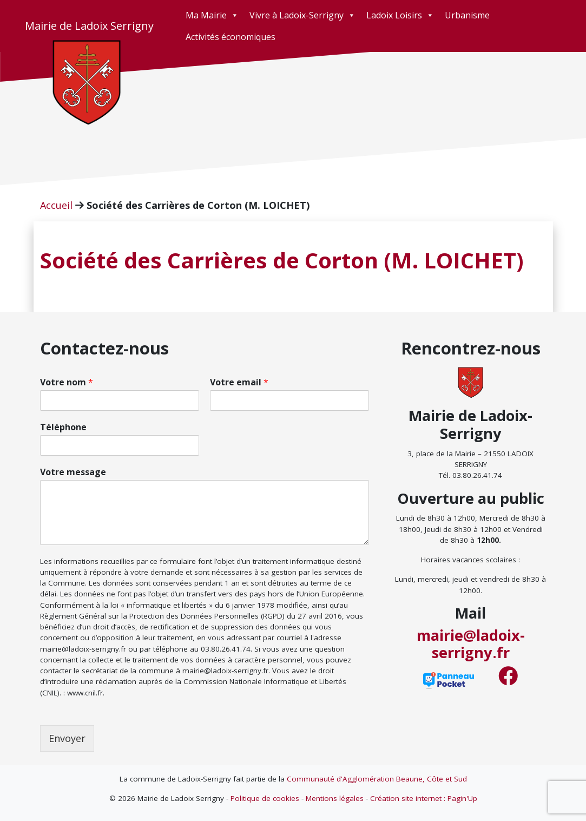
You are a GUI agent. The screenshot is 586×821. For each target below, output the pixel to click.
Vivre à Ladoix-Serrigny (302, 15)
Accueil (56, 205)
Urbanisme (467, 15)
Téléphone (63, 427)
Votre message (73, 472)
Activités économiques (230, 37)
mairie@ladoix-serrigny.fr (471, 644)
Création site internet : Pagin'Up (423, 798)
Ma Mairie (212, 15)
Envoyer (67, 738)
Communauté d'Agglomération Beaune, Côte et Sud (377, 779)
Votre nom (66, 382)
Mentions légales (335, 798)
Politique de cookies (265, 798)
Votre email (239, 382)
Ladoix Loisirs (400, 15)
